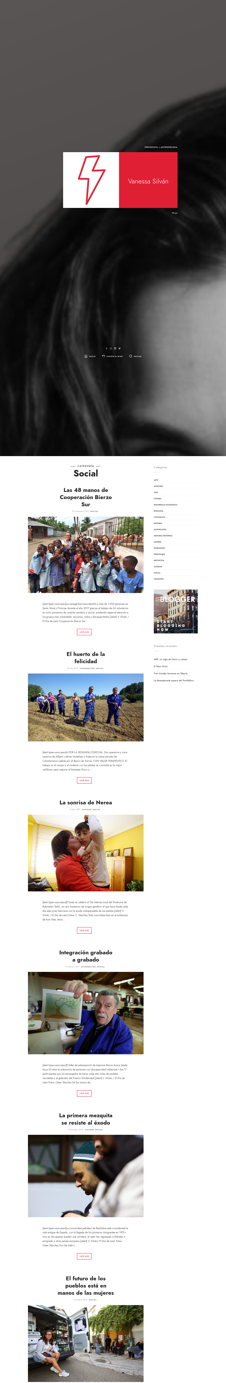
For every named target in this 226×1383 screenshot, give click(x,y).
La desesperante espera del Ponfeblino (174, 680)
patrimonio (159, 548)
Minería (157, 542)
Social (94, 511)
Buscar (138, 356)
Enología (158, 511)
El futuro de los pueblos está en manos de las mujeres (86, 1286)
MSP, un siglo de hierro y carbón (171, 659)
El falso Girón (161, 666)
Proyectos (159, 560)
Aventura (158, 486)
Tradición (159, 579)
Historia (158, 523)
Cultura (89, 1130)
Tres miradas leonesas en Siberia (170, 673)
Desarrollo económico (165, 505)
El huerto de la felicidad (86, 657)
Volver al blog (115, 356)
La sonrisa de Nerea (86, 802)
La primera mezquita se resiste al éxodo (85, 1119)
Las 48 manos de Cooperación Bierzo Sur (86, 497)
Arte (156, 480)
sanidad (87, 809)
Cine (156, 492)
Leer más (84, 632)
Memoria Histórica (163, 536)
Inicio (92, 356)
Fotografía (159, 517)
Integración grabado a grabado (85, 956)
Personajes (159, 554)
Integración (87, 668)
